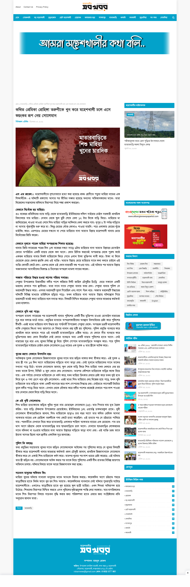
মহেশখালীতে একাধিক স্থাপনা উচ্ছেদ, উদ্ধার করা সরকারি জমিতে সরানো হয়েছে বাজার (154, 359)
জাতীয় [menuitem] (30, 24)
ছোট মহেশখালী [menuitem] (65, 17)
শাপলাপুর (149, 523)
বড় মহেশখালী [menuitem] (39, 17)
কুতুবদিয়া (130, 296)
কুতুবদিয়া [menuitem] (143, 17)
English (155, 301)
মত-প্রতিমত (131, 287)
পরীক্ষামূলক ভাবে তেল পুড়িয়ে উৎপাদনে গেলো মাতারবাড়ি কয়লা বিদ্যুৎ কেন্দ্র (144, 142)
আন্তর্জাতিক (161, 273)
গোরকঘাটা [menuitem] (26, 17)
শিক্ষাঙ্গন (167, 268)
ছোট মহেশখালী (149, 509)
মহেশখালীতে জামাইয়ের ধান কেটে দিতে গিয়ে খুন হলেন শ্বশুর (155, 430)
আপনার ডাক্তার (144, 296)
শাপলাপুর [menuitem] (102, 17)
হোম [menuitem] (17, 17)
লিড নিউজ (130, 264)
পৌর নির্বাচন (159, 296)
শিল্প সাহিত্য (150, 291)
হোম (17, 104)
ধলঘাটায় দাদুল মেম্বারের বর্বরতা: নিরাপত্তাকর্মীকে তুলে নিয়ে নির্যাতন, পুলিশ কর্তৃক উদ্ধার (154, 382)
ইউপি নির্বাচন (131, 282)
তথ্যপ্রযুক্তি (130, 301)
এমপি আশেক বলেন (133, 291)
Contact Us (28, 7)
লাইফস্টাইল (148, 273)
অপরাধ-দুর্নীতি (131, 278)
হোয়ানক (149, 496)
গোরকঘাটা (149, 514)
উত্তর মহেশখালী (147, 282)
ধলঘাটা (149, 528)
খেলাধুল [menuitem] (46, 24)
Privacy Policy (42, 7)
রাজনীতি (155, 268)
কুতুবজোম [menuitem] (52, 17)
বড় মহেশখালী (149, 500)
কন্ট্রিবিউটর (164, 291)
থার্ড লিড (130, 268)
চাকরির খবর (131, 305)
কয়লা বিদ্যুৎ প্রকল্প (147, 287)
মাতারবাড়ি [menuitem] (113, 17)
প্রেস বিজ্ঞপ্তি (143, 268)
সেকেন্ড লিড (144, 264)
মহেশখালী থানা (147, 278)
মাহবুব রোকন (162, 282)
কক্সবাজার (157, 264)
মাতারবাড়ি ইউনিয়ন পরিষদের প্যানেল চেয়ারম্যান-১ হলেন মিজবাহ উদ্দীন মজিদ (155, 442)
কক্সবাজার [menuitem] (21, 24)
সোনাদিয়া (162, 278)
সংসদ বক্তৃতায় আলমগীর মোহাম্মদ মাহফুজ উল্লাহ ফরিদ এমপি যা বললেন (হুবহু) (154, 418)
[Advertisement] (95, 77)
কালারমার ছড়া (149, 486)
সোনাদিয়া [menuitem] (163, 17)
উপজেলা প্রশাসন (132, 273)
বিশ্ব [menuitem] (38, 24)
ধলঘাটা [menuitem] (123, 17)
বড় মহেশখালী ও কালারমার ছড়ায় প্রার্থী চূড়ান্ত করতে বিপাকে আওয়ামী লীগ (156, 394)
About (18, 7)
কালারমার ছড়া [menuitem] (90, 17)
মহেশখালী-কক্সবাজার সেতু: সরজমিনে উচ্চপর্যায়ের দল (155, 454)
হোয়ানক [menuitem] (78, 17)
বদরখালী (143, 301)
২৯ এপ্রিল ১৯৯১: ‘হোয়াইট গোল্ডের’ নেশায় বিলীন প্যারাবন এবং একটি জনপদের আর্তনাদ (155, 347)
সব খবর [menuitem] (153, 17)
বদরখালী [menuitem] (132, 17)
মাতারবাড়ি (23, 104)
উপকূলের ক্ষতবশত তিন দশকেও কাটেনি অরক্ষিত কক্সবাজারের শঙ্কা (155, 371)
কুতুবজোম (149, 505)
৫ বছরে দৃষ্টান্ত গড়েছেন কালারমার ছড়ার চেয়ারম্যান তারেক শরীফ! (155, 406)
